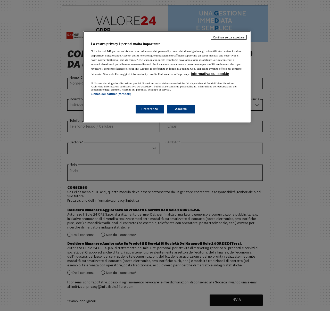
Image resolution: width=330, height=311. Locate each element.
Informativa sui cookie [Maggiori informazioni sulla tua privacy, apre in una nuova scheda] (210, 74)
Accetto (181, 108)
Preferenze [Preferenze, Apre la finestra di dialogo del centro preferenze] (150, 108)
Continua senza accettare (228, 37)
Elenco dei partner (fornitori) (111, 93)
